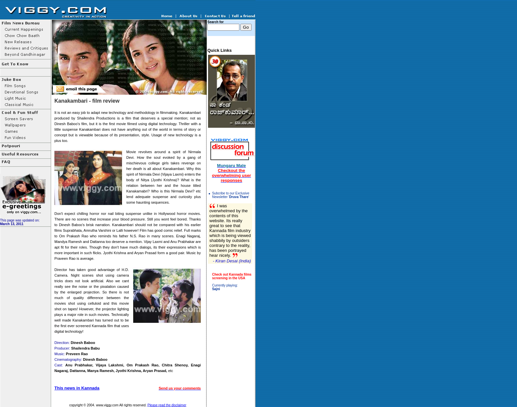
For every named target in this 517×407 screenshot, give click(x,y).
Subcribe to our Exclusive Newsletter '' (230, 195)
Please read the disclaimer (166, 405)
